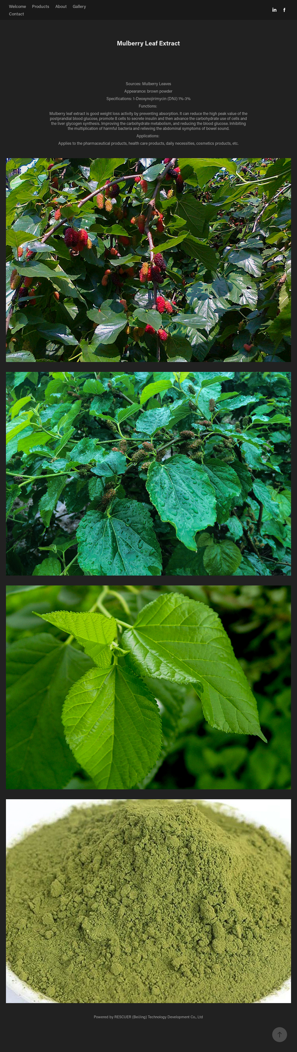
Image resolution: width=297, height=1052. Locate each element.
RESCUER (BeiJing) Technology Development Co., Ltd (158, 1016)
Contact (16, 13)
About (61, 6)
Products (40, 6)
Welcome (17, 6)
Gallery (79, 6)
